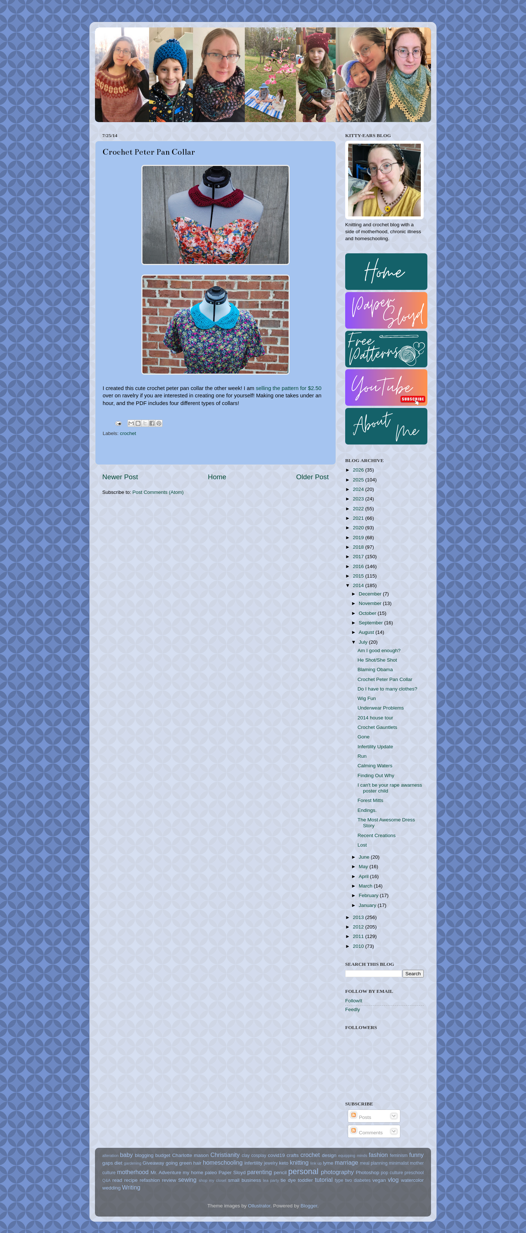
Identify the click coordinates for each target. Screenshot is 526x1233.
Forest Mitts (371, 800)
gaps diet (112, 1163)
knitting (299, 1162)
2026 (359, 470)
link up (315, 1163)
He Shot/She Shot (377, 660)
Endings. (367, 810)
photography (337, 1172)
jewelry (271, 1163)
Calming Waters (375, 765)
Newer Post (120, 477)
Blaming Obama (375, 669)
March (366, 886)
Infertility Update (375, 746)
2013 (359, 917)
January (368, 905)
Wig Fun (367, 698)
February (369, 895)
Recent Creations (377, 835)
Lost (362, 845)
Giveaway (153, 1163)
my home (193, 1172)
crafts (293, 1155)
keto (284, 1163)
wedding (111, 1188)
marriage (346, 1162)
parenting (259, 1172)
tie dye (288, 1180)
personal (303, 1171)
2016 (359, 566)
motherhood (132, 1172)
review (169, 1180)
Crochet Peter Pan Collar (385, 679)
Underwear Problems (381, 708)
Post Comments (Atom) (158, 492)
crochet (128, 433)
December (371, 594)
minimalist (399, 1163)
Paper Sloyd (231, 1172)
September (371, 622)
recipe (131, 1180)
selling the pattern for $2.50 (288, 388)
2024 (359, 489)
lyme (328, 1163)
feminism (399, 1155)
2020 (359, 527)
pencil (280, 1172)
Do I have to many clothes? (388, 689)
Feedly (352, 1009)
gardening (132, 1163)
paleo (211, 1172)
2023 (359, 499)
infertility (253, 1163)
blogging (144, 1155)
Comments (366, 1132)
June (365, 857)
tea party (271, 1180)
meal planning (374, 1163)
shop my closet (212, 1180)
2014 (359, 585)
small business (244, 1180)
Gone (364, 737)
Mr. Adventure (165, 1172)
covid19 (276, 1155)
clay (246, 1155)
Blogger (309, 1206)
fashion (378, 1154)
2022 (359, 508)
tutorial (324, 1179)
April (364, 876)
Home (217, 477)
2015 (359, 576)
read (117, 1180)
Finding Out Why (376, 775)
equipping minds (352, 1155)
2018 (359, 547)
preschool (414, 1172)
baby (126, 1154)
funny (416, 1154)
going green (178, 1163)
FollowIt (353, 1000)
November (371, 603)
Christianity (225, 1154)
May (364, 866)
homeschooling (223, 1162)
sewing (187, 1179)
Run (362, 756)
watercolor (412, 1180)
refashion (150, 1180)
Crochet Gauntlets (377, 727)
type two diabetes (353, 1180)
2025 (359, 480)
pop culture (392, 1172)
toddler (305, 1180)
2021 (359, 518)
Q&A (106, 1180)
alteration (110, 1155)
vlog (393, 1179)
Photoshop (368, 1172)
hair (197, 1163)
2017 (359, 556)
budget (162, 1155)
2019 (359, 537)
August (367, 632)
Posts (360, 1117)
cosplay (258, 1155)
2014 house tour (375, 717)
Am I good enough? (379, 650)
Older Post (312, 477)
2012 (359, 927)
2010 (359, 946)
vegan (379, 1180)
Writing (131, 1187)
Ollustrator (259, 1206)
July (364, 642)
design (329, 1155)
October (368, 613)
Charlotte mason (190, 1155)
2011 (359, 936)
